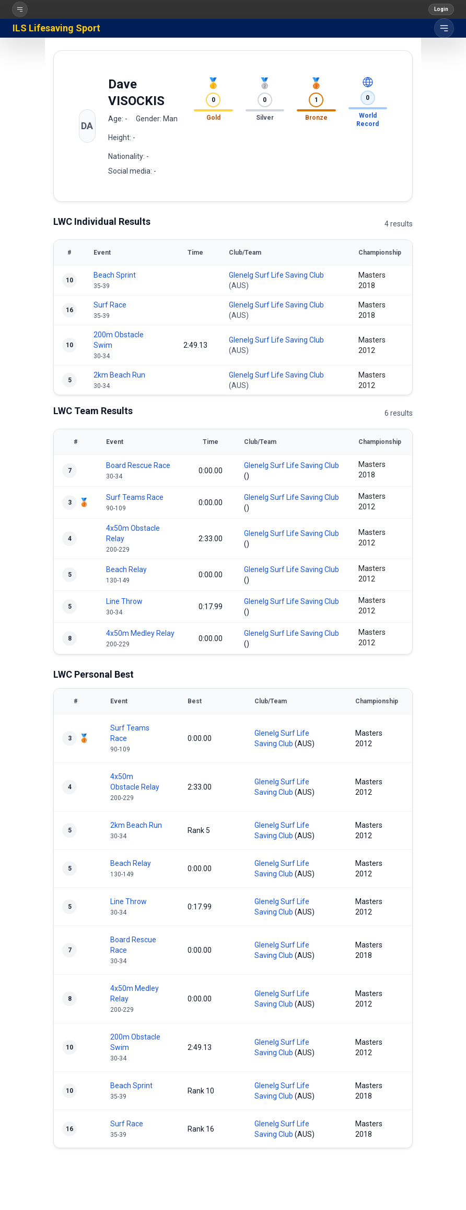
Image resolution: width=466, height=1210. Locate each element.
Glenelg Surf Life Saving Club (276, 275)
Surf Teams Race (135, 497)
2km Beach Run (119, 375)
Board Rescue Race (138, 465)
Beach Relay (126, 569)
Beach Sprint (115, 275)
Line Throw (124, 601)
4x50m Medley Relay (140, 633)
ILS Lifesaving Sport (56, 27)
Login (441, 9)
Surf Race (110, 305)
